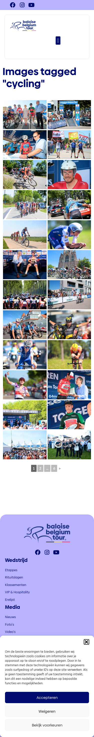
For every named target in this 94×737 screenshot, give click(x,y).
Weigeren (47, 711)
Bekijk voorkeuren (47, 725)
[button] (86, 641)
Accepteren (47, 697)
